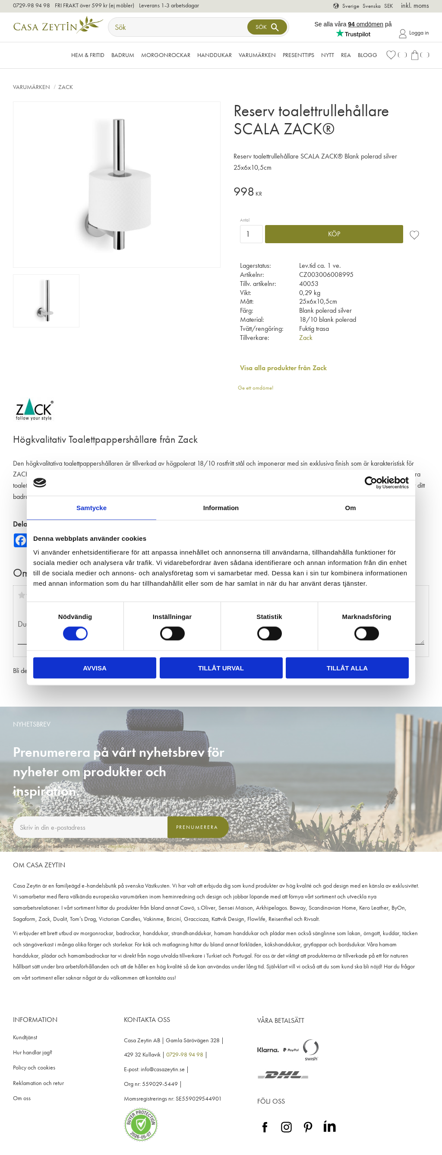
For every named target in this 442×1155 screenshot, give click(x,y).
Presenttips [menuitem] (298, 55)
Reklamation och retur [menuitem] (38, 1083)
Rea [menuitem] (346, 55)
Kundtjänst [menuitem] (25, 1037)
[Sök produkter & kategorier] (178, 27)
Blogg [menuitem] (367, 55)
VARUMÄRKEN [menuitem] (257, 55)
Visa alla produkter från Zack (283, 367)
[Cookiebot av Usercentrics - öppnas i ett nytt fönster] (371, 482)
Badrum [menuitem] (122, 55)
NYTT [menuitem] (327, 55)
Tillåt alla (347, 667)
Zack (306, 337)
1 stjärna (21, 595)
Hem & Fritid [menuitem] (87, 55)
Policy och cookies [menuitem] (34, 1067)
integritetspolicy (122, 846)
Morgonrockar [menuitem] (165, 55)
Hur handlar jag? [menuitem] (32, 1052)
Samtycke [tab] (91, 507)
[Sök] (267, 27)
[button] (396, 55)
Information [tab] (221, 507)
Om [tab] (350, 507)
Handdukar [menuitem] (214, 55)
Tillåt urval (221, 667)
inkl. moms (415, 5)
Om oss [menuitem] (22, 1098)
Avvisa (95, 667)
